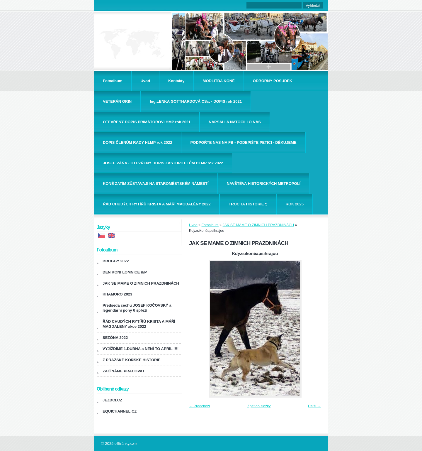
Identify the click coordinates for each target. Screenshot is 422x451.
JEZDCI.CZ (112, 400)
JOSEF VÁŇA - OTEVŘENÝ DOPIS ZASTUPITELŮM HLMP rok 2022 (163, 163)
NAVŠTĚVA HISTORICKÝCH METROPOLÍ (264, 183)
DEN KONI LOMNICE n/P (125, 272)
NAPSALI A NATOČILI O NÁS (235, 122)
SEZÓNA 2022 (115, 337)
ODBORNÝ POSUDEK (272, 81)
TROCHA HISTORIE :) (248, 204)
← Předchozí (199, 406)
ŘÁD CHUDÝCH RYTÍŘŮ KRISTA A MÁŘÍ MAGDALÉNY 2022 (156, 204)
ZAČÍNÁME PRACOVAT (123, 371)
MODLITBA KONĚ (219, 81)
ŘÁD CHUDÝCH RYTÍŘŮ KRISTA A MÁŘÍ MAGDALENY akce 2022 (139, 324)
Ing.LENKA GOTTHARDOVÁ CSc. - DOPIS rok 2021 (196, 101)
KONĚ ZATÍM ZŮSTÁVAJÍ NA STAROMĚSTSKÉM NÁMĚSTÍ (156, 183)
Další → (314, 406)
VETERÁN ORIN (117, 101)
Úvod (145, 81)
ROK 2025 (295, 204)
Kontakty (176, 81)
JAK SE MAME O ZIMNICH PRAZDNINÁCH (258, 225)
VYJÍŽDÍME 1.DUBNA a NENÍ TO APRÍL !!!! (140, 349)
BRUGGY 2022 (116, 261)
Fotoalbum (112, 81)
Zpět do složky (259, 406)
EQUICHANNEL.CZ (120, 411)
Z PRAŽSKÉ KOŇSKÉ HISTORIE (132, 360)
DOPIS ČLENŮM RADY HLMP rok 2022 (137, 142)
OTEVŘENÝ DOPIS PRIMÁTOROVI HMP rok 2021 (146, 122)
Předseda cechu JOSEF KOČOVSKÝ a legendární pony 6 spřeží (137, 308)
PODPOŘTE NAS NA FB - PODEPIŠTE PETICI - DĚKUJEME (243, 142)
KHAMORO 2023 (117, 294)
